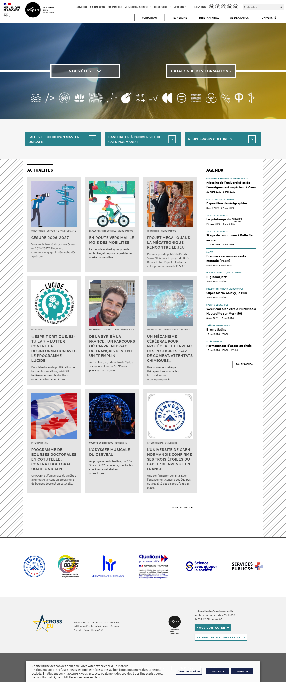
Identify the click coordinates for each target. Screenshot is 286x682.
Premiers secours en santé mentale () (226, 258)
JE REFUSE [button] (242, 671)
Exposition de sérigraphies (226, 203)
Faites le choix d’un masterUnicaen (54, 139)
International (111, 330)
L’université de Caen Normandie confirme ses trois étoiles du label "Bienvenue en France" (169, 459)
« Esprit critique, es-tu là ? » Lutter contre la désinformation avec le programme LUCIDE (54, 348)
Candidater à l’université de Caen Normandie (134, 139)
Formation (153, 231)
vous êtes (180, 6)
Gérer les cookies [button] (188, 671)
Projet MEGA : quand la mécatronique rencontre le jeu (169, 242)
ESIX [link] (180, 266)
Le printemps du (224, 219)
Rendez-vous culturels (210, 139)
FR (194, 6)
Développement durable (102, 231)
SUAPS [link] (237, 219)
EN (199, 6)
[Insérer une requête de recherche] (263, 7)
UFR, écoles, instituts (138, 6)
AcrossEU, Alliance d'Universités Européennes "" (97, 626)
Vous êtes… (82, 70)
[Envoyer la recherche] (281, 7)
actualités (81, 6)
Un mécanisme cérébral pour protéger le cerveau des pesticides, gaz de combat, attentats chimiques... (170, 348)
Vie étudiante (68, 231)
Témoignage (128, 330)
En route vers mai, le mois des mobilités (111, 240)
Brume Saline (216, 329)
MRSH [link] (65, 371)
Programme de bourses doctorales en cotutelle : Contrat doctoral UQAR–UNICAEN (53, 459)
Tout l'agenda (244, 364)
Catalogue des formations (201, 70)
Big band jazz (216, 277)
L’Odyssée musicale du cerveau (109, 452)
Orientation (38, 231)
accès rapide (162, 6)
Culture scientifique (101, 443)
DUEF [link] (117, 366)
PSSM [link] (225, 260)
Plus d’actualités (183, 507)
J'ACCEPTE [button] (217, 671)
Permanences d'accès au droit (228, 345)
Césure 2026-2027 (50, 238)
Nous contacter (211, 627)
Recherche (37, 330)
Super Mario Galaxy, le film (226, 293)
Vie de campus (125, 231)
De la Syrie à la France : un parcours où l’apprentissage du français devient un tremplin (112, 346)
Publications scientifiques (162, 330)
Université (53, 231)
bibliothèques (97, 6)
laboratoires (115, 6)
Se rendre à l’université (219, 637)
